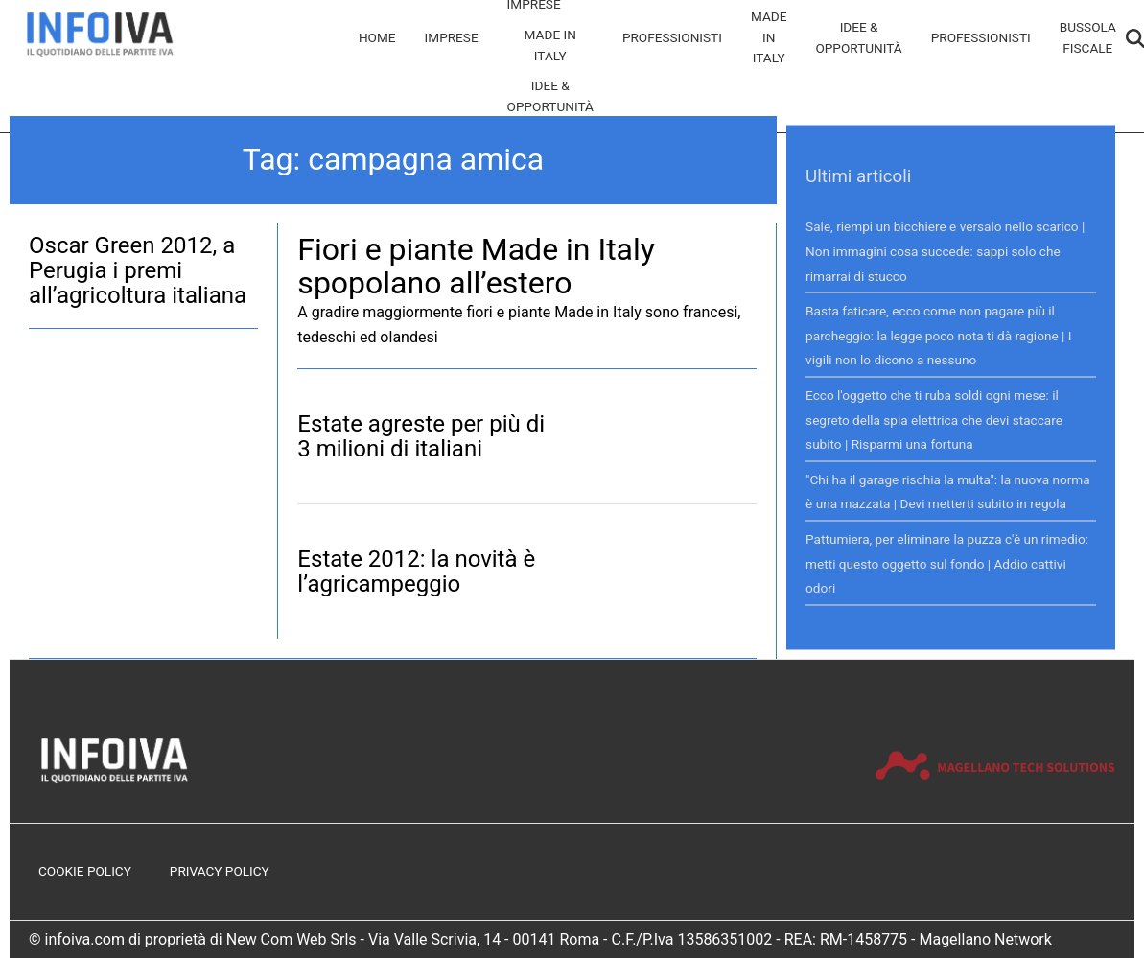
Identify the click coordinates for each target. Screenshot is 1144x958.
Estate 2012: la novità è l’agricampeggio (416, 571)
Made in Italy (550, 45)
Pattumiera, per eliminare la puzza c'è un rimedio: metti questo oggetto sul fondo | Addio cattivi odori (946, 562)
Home (377, 37)
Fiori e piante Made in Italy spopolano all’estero (476, 266)
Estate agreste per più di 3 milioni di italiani (421, 436)
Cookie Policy (84, 870)
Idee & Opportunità (550, 96)
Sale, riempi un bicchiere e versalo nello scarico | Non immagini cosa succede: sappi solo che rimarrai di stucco (945, 251)
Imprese (452, 37)
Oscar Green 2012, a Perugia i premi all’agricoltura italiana (137, 271)
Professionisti (672, 37)
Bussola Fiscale (1088, 37)
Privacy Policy (219, 870)
